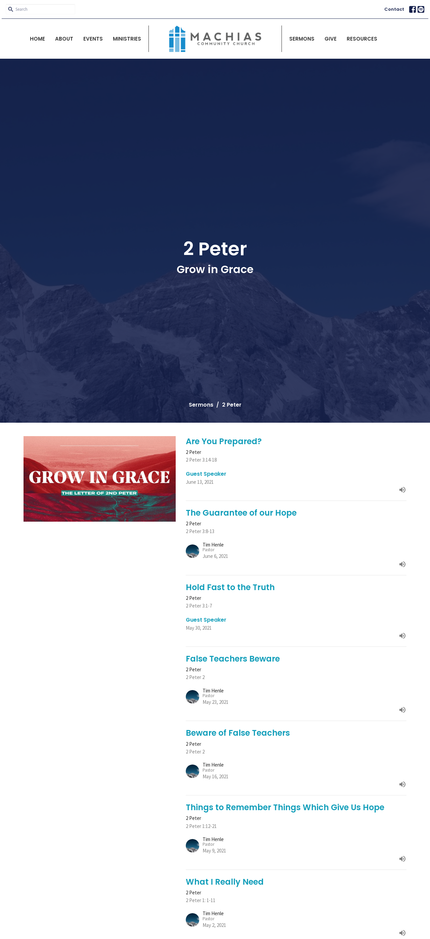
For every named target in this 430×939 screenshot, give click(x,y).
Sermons (301, 38)
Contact (394, 9)
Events (93, 38)
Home (37, 38)
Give (331, 38)
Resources (362, 38)
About (64, 38)
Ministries (127, 38)
